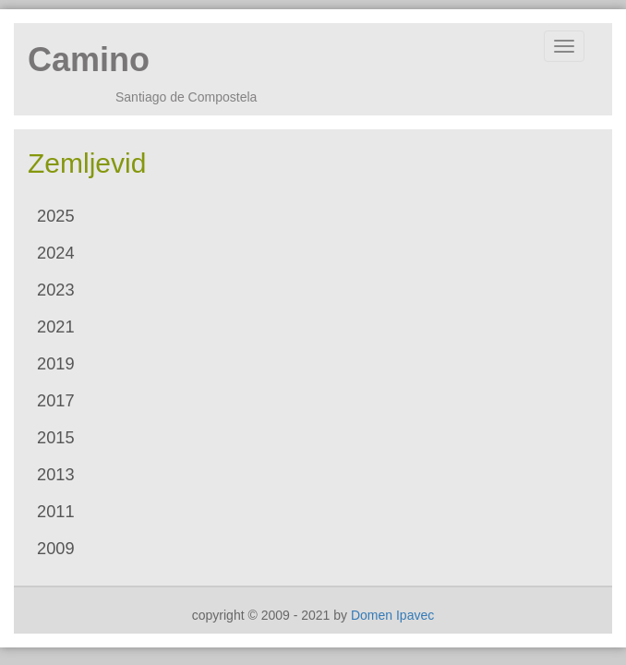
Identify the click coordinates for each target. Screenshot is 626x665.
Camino (89, 60)
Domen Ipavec (392, 615)
